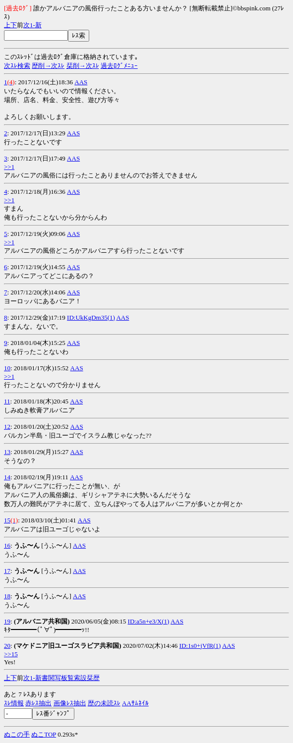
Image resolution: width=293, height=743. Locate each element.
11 (7, 401)
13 (7, 452)
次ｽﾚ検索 (17, 65)
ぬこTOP (43, 734)
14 (7, 477)
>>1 (9, 167)
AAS (80, 82)
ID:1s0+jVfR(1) (200, 645)
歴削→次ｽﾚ (48, 65)
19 (7, 621)
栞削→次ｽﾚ (82, 65)
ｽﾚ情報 (14, 703)
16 (7, 545)
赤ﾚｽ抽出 (38, 703)
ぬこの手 (17, 734)
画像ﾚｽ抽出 (70, 703)
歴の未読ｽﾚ (104, 703)
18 (7, 596)
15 (7, 520)
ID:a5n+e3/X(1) (149, 621)
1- (32, 25)
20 (7, 645)
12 (7, 426)
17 (7, 570)
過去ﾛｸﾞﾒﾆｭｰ (119, 65)
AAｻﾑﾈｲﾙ (135, 703)
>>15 (11, 654)
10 (7, 368)
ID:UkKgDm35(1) (91, 317)
